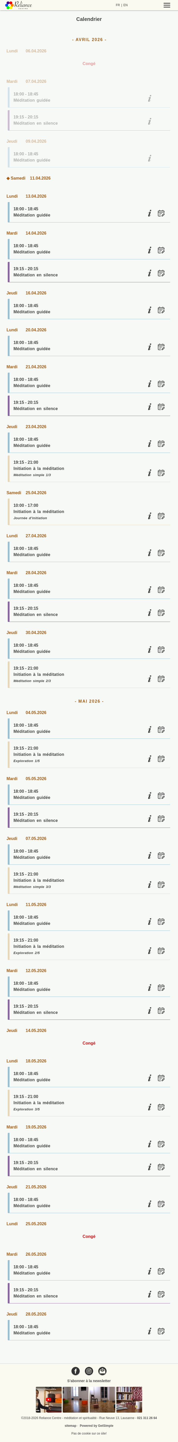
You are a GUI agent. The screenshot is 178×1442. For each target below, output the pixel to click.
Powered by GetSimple (96, 1426)
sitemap (70, 1426)
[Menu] (157, 5)
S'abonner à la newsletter (89, 1381)
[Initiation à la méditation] (149, 473)
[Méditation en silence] (149, 121)
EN (125, 5)
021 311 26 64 (147, 1418)
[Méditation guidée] (149, 98)
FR (118, 5)
